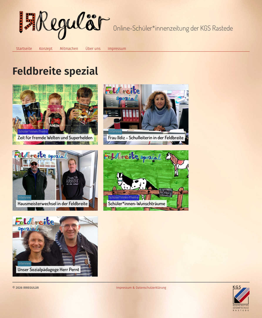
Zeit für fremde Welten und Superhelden (55, 137)
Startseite (24, 48)
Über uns (93, 48)
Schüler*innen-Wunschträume (136, 203)
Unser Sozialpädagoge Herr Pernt (48, 269)
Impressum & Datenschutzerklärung (141, 288)
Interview (115, 131)
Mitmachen (69, 48)
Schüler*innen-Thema (32, 131)
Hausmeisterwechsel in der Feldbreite (52, 203)
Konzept (45, 48)
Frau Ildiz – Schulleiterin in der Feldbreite (145, 137)
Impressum (117, 48)
